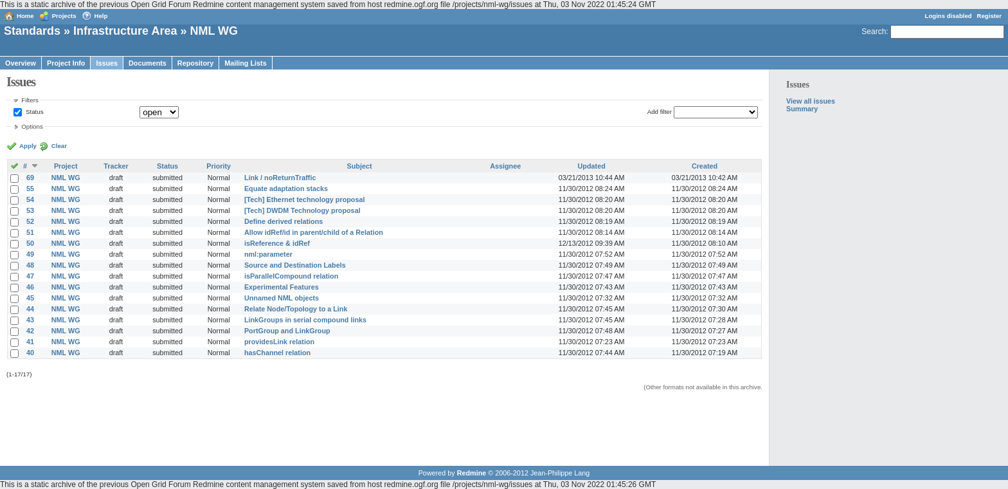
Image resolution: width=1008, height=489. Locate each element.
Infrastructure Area (125, 30)
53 (30, 210)
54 (30, 199)
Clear (59, 145)
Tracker (116, 166)
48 (30, 265)
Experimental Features (281, 287)
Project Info (66, 63)
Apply (28, 145)
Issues (107, 63)
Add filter (659, 111)
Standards (32, 30)
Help (101, 15)
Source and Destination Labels (295, 265)
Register (989, 15)
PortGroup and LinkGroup (287, 331)
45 (30, 298)
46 (30, 287)
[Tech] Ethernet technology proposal (304, 199)
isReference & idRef (277, 243)
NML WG (65, 177)
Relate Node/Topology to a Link (296, 309)
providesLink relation (279, 342)
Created (704, 166)
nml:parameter (268, 254)
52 (30, 221)
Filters (29, 100)
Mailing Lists (245, 63)
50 (30, 243)
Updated (592, 166)
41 (30, 342)
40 (30, 352)
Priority (218, 166)
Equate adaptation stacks (286, 188)
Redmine (472, 473)
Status (35, 111)
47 (30, 276)
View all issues (810, 101)
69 (30, 177)
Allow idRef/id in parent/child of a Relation (313, 232)
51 (30, 232)
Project (66, 166)
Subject (359, 166)
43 (30, 320)
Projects (64, 15)
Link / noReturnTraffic (280, 177)
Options (32, 126)
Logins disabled (948, 15)
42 (30, 331)
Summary (802, 109)
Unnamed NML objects (281, 298)
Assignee (505, 166)
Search (873, 31)
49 (30, 254)
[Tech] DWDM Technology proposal (302, 210)
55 (30, 188)
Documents (147, 63)
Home (25, 15)
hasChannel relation (277, 352)
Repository (195, 63)
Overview (20, 63)
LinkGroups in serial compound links (305, 320)
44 (30, 309)
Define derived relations (283, 221)
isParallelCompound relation (291, 276)
